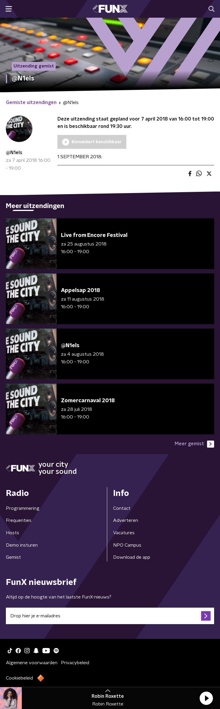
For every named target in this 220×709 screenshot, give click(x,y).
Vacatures (124, 532)
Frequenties (19, 520)
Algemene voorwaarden (31, 662)
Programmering (22, 508)
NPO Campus (127, 545)
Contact (121, 508)
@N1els (14, 152)
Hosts (12, 532)
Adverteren (125, 520)
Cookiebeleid (19, 678)
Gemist (13, 557)
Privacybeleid (75, 662)
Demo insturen (22, 545)
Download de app (131, 557)
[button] (206, 698)
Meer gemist (194, 444)
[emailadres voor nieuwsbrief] (110, 616)
